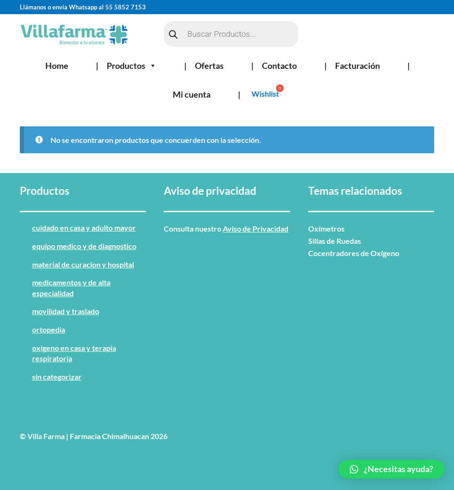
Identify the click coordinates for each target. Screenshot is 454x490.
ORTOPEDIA (48, 329)
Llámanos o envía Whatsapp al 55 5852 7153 (83, 7)
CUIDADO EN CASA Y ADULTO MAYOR (84, 227)
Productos (132, 65)
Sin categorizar (57, 376)
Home (56, 65)
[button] (391, 469)
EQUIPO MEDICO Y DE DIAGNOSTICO (84, 245)
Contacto (279, 65)
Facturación (357, 65)
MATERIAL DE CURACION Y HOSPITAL (83, 264)
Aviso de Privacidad (255, 228)
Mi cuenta (191, 94)
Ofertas (209, 65)
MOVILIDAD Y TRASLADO (65, 311)
